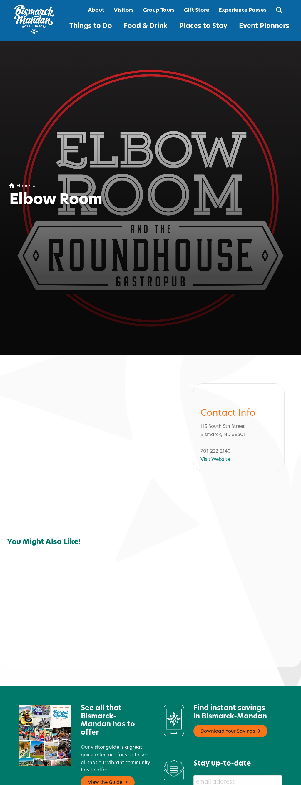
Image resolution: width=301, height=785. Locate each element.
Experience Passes (243, 10)
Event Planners (264, 26)
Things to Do (90, 26)
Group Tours (159, 10)
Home (19, 186)
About (96, 10)
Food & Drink (146, 26)
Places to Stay (203, 26)
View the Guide (108, 769)
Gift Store (196, 10)
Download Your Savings (230, 718)
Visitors (124, 10)
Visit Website (215, 446)
